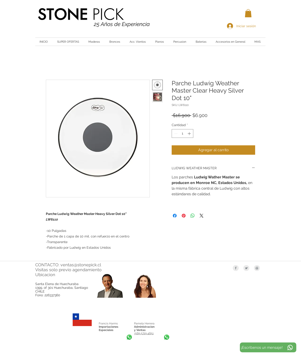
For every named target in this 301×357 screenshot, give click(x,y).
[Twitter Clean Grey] (246, 268)
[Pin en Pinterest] (183, 215)
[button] (248, 13)
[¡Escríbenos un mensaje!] (268, 347)
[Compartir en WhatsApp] (192, 215)
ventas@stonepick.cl (80, 264)
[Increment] (190, 133)
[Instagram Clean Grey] (257, 268)
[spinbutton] (182, 133)
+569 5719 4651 (144, 333)
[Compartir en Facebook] (175, 215)
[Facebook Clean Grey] (236, 268)
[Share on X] (201, 215)
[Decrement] (175, 133)
